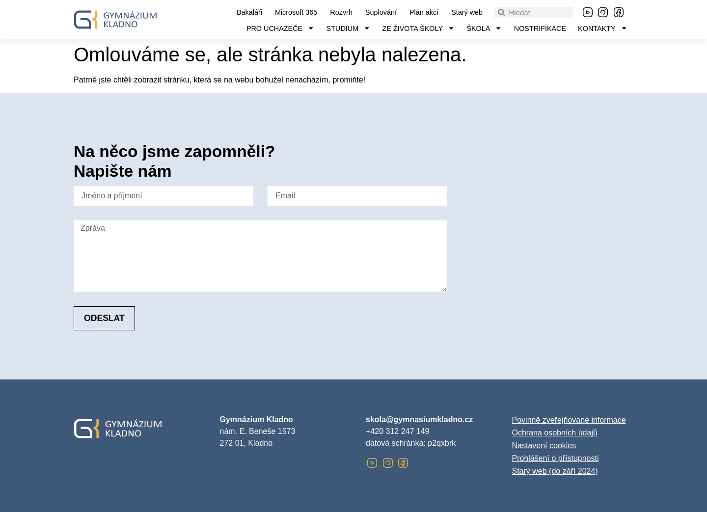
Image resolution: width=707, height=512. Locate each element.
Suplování (381, 12)
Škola (484, 28)
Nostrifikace (540, 28)
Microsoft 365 (296, 12)
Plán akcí (423, 12)
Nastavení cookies (544, 445)
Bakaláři (249, 12)
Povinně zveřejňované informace (569, 420)
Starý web (467, 12)
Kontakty (602, 28)
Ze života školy (418, 28)
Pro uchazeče (280, 28)
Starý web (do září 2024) (555, 471)
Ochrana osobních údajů (555, 433)
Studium (348, 28)
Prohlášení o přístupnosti (555, 458)
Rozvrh (341, 12)
